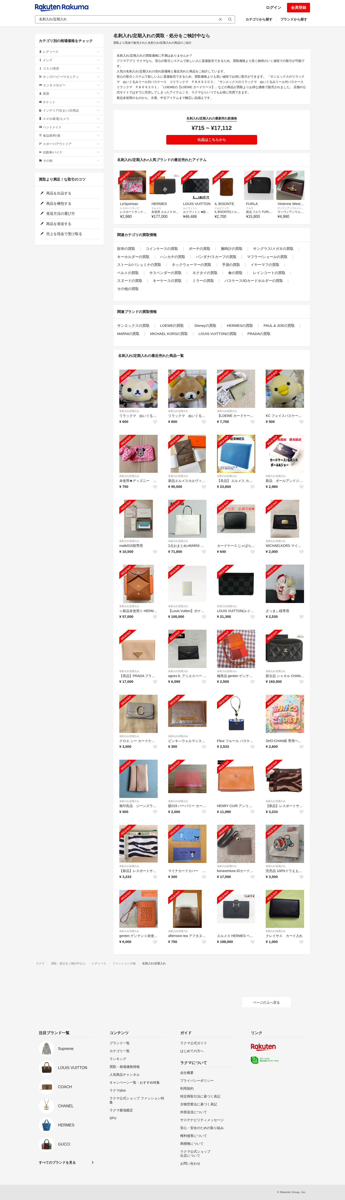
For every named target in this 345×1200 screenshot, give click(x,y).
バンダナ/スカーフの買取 (216, 257)
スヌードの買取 (129, 281)
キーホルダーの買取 (133, 257)
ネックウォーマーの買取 (191, 265)
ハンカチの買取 (172, 257)
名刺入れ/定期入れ (129, 411)
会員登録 (298, 7)
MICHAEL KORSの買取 (169, 334)
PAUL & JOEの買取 (279, 325)
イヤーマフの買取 (265, 265)
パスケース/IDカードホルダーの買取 (253, 281)
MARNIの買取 (128, 334)
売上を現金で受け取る (61, 234)
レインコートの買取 (269, 273)
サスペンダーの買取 (165, 273)
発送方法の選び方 (57, 213)
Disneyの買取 (205, 325)
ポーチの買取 (199, 249)
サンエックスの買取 (133, 325)
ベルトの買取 (128, 273)
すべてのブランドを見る (57, 1162)
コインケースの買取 (162, 249)
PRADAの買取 (259, 334)
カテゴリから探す (259, 19)
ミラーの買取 (203, 281)
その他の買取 (128, 289)
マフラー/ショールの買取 (267, 257)
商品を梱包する (55, 203)
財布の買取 (126, 249)
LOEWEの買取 (172, 325)
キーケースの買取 (167, 281)
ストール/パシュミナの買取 (139, 265)
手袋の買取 (231, 265)
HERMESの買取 (240, 325)
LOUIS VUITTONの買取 (218, 334)
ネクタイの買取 (205, 273)
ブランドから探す (293, 19)
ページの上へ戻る (266, 1002)
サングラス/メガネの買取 (273, 249)
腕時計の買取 (231, 249)
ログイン (273, 7)
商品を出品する (55, 193)
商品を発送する (55, 224)
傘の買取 (235, 273)
